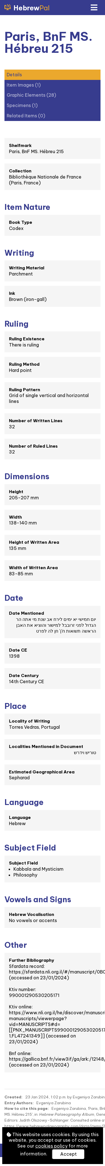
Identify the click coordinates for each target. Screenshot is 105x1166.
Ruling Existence (27, 338)
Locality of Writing (29, 721)
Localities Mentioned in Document (46, 746)
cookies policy (51, 1146)
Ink (12, 293)
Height (16, 491)
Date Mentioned (26, 613)
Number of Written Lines (35, 420)
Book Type (20, 222)
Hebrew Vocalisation (31, 914)
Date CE (18, 650)
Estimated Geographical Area (41, 772)
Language (20, 817)
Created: (13, 1096)
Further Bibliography (31, 960)
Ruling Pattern (24, 389)
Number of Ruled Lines (33, 446)
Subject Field (23, 863)
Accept (68, 1154)
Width (15, 517)
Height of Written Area (34, 542)
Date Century (24, 675)
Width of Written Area (33, 567)
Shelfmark (20, 145)
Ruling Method (24, 364)
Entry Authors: (19, 1102)
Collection (20, 171)
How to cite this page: (26, 1108)
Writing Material (26, 267)
